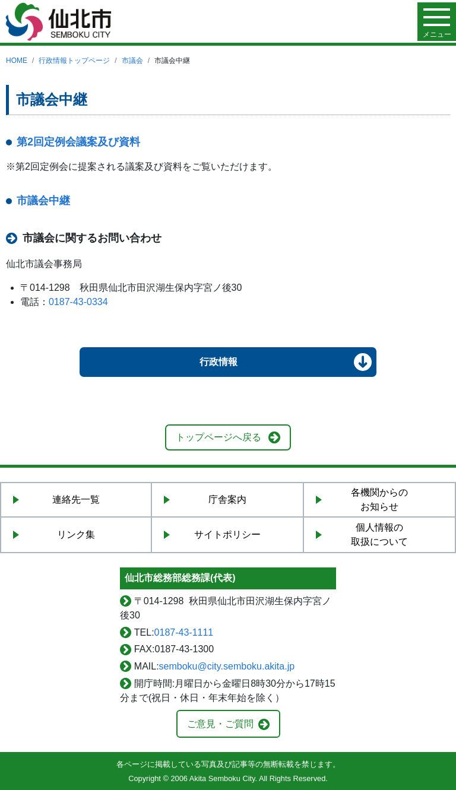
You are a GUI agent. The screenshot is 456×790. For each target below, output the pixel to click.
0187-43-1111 (184, 632)
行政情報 (219, 362)
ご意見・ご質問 (220, 724)
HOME (16, 60)
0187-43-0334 (78, 302)
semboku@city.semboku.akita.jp (226, 666)
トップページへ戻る (218, 437)
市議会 (132, 60)
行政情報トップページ (74, 60)
